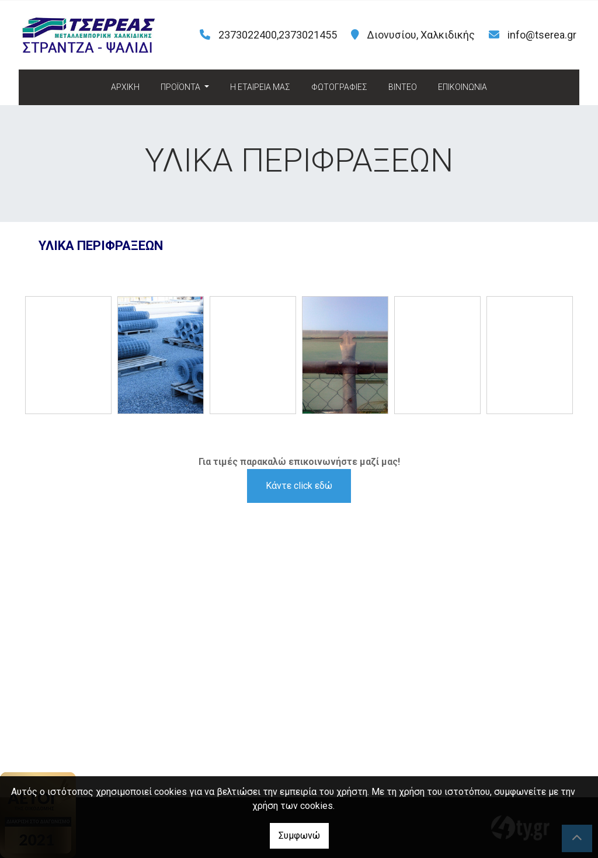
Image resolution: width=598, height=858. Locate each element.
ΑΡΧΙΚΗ (125, 87)
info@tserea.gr (541, 35)
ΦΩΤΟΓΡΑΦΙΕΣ (339, 87)
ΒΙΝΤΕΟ (402, 87)
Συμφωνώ (299, 835)
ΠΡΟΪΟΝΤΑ (181, 87)
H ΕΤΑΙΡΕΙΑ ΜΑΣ (260, 87)
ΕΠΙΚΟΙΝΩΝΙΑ (462, 87)
